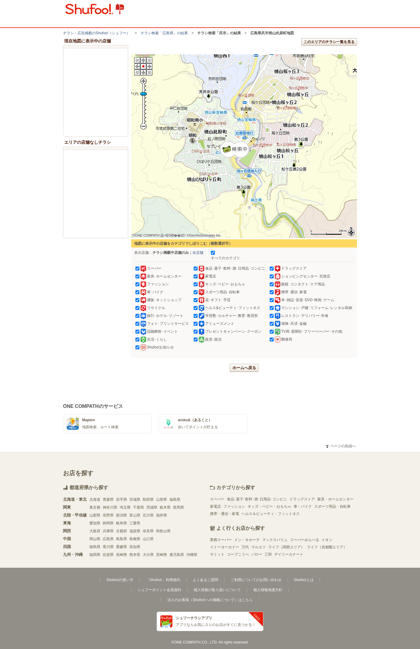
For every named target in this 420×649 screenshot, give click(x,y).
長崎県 (121, 555)
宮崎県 (161, 555)
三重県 (134, 523)
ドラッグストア (302, 499)
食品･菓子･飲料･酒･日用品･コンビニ (257, 499)
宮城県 (134, 499)
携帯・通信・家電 (224, 514)
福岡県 (94, 555)
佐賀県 (108, 555)
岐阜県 (121, 523)
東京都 (94, 507)
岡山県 (94, 539)
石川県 (148, 515)
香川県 (108, 547)
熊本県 (134, 555)
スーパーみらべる (304, 540)
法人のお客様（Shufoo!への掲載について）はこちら (209, 600)
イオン (327, 540)
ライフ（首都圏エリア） (327, 547)
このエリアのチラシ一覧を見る (329, 42)
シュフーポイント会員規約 (159, 590)
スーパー (217, 499)
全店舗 (197, 253)
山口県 (148, 539)
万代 (245, 547)
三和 (268, 554)
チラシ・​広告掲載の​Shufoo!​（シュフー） (96, 33)
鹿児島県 (176, 555)
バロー (256, 554)
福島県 (174, 499)
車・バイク (303, 506)
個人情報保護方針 (267, 590)
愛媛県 (121, 547)
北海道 (94, 499)
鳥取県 (121, 539)
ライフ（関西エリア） (286, 547)
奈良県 (148, 531)
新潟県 (121, 515)
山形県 (161, 499)
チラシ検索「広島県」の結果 (164, 33)
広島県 (108, 539)
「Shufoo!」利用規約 (163, 580)
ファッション (234, 506)
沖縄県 (191, 555)
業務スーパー (221, 540)
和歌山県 (163, 531)
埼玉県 (125, 507)
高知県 (134, 547)
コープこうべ (238, 554)
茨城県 (151, 507)
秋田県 (148, 499)
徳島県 (94, 547)
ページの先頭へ (341, 446)
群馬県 (178, 507)
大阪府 (94, 531)
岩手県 (121, 499)
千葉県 (138, 507)
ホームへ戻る (244, 367)
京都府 (121, 531)
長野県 (108, 515)
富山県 (134, 515)
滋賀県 (134, 531)
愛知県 (94, 523)
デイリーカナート (288, 554)
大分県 (148, 555)
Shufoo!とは (304, 580)
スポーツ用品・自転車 (332, 506)
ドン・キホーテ (247, 540)
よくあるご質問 (205, 580)
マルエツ (258, 547)
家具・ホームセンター (335, 499)
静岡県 (108, 523)
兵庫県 (108, 531)
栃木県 (165, 507)
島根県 (134, 539)
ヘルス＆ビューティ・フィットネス (271, 514)
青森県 (108, 499)
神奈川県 (110, 507)
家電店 (215, 506)
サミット (217, 554)
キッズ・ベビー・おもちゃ (269, 506)
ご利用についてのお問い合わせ (256, 580)
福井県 (161, 515)
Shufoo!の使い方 (119, 580)
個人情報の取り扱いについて (217, 590)
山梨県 (94, 515)
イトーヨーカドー (224, 547)
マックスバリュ (275, 540)
